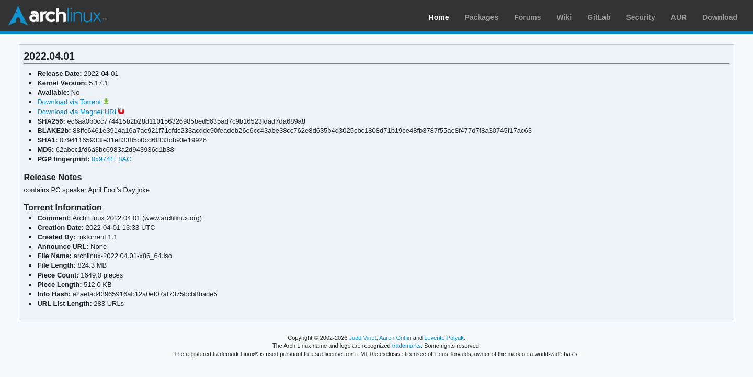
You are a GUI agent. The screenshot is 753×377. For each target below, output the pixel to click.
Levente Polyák (443, 338)
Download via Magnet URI (80, 112)
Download (719, 17)
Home (439, 17)
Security (640, 17)
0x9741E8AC (112, 159)
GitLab (598, 17)
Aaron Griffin (395, 338)
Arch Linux (57, 15)
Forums (527, 17)
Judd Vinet (362, 338)
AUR (679, 17)
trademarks (406, 345)
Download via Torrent (73, 102)
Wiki (564, 17)
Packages (482, 17)
